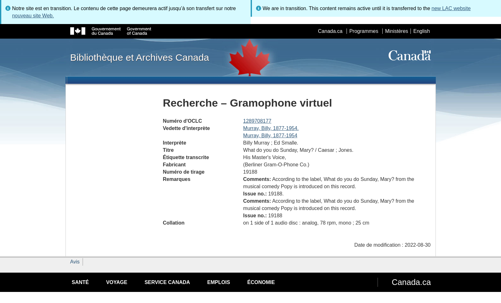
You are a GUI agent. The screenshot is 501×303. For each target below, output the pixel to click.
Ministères (396, 31)
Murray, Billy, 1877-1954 (270, 135)
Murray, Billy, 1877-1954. (270, 128)
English (421, 31)
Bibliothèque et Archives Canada (139, 57)
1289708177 (257, 121)
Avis (75, 261)
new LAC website (451, 8)
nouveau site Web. (33, 15)
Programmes (364, 31)
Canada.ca (330, 31)
